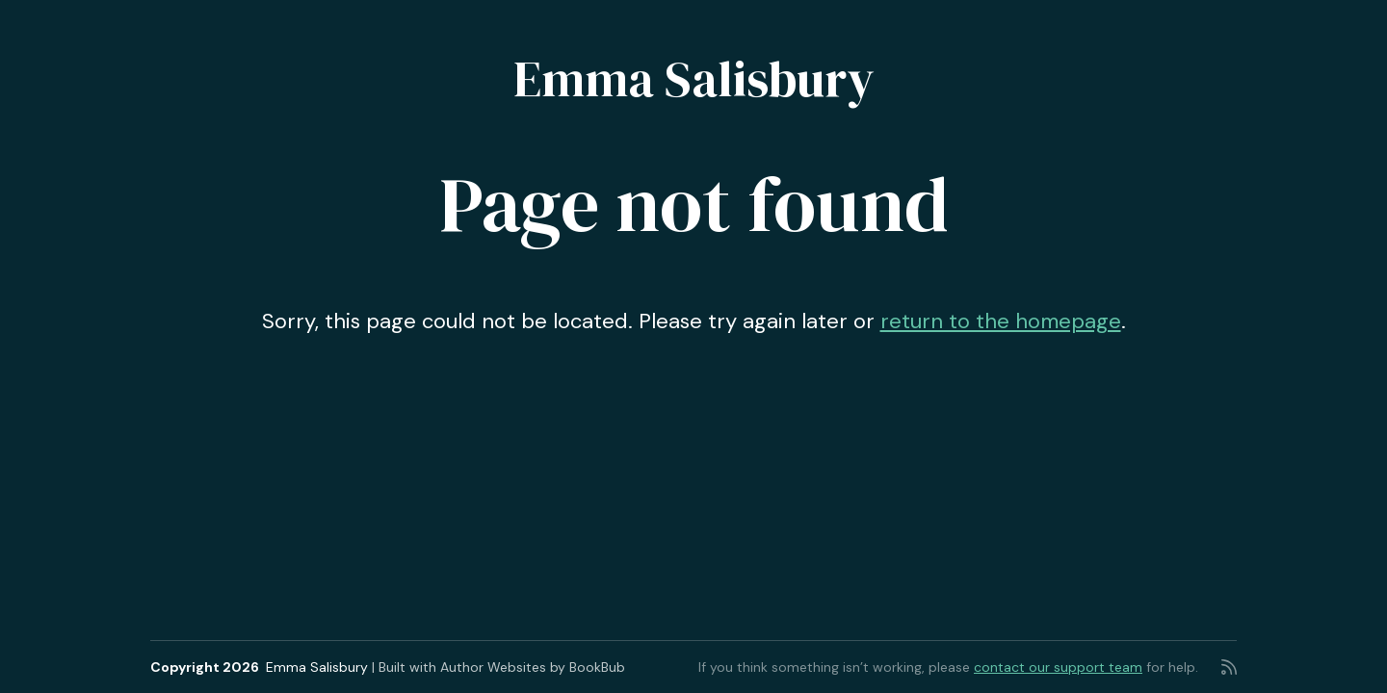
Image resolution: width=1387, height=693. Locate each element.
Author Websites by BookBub (532, 667)
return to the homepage (1000, 321)
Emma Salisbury (694, 78)
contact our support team (1058, 667)
